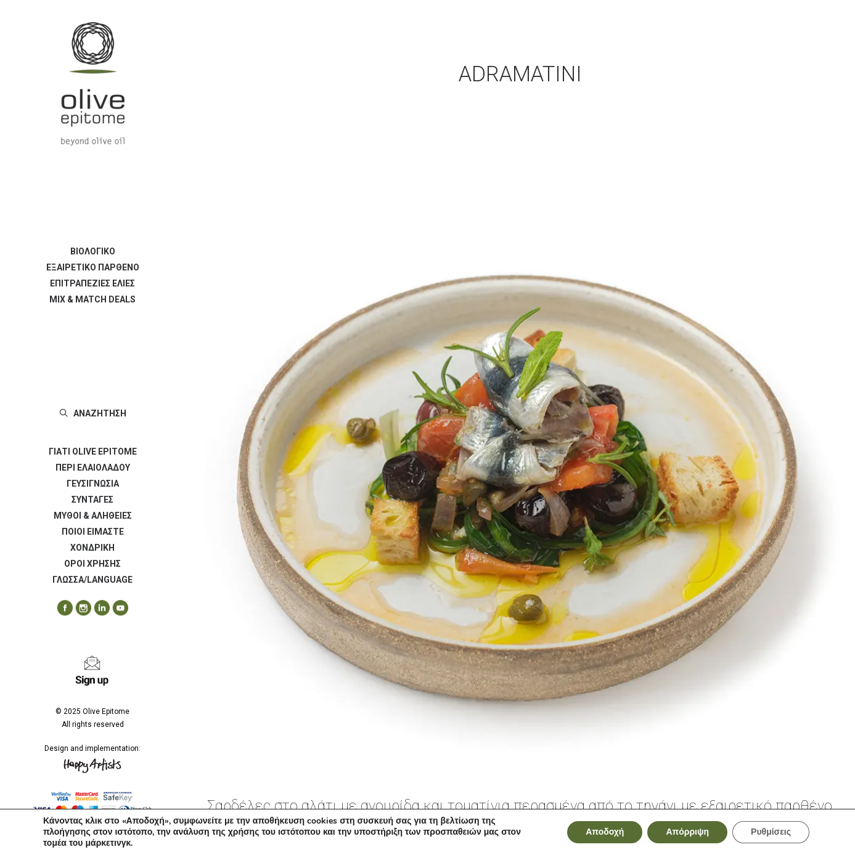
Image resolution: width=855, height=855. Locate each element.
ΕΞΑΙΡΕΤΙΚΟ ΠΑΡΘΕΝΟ (92, 267)
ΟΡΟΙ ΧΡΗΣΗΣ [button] (92, 564)
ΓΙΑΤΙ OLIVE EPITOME (93, 451)
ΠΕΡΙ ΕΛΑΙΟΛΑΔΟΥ (92, 467)
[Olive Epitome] (92, 83)
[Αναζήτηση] (92, 413)
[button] (60, 608)
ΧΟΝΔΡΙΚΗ (92, 548)
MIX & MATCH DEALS (92, 299)
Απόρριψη (687, 832)
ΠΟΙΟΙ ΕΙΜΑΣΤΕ (93, 532)
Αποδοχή (605, 832)
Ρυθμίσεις (771, 832)
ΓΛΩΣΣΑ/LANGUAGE (92, 580)
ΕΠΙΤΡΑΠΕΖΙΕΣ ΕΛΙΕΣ (92, 283)
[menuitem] (92, 251)
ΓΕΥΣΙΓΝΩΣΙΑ (93, 483)
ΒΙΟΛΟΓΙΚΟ (92, 251)
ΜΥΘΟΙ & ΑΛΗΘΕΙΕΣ (93, 516)
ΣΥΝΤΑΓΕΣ (92, 499)
